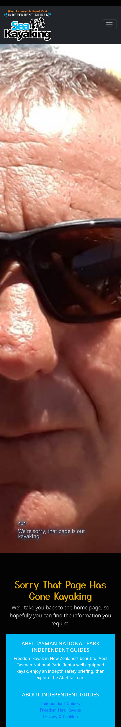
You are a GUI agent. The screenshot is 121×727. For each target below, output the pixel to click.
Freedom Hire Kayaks (60, 710)
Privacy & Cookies (60, 716)
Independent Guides (60, 703)
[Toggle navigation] (109, 24)
